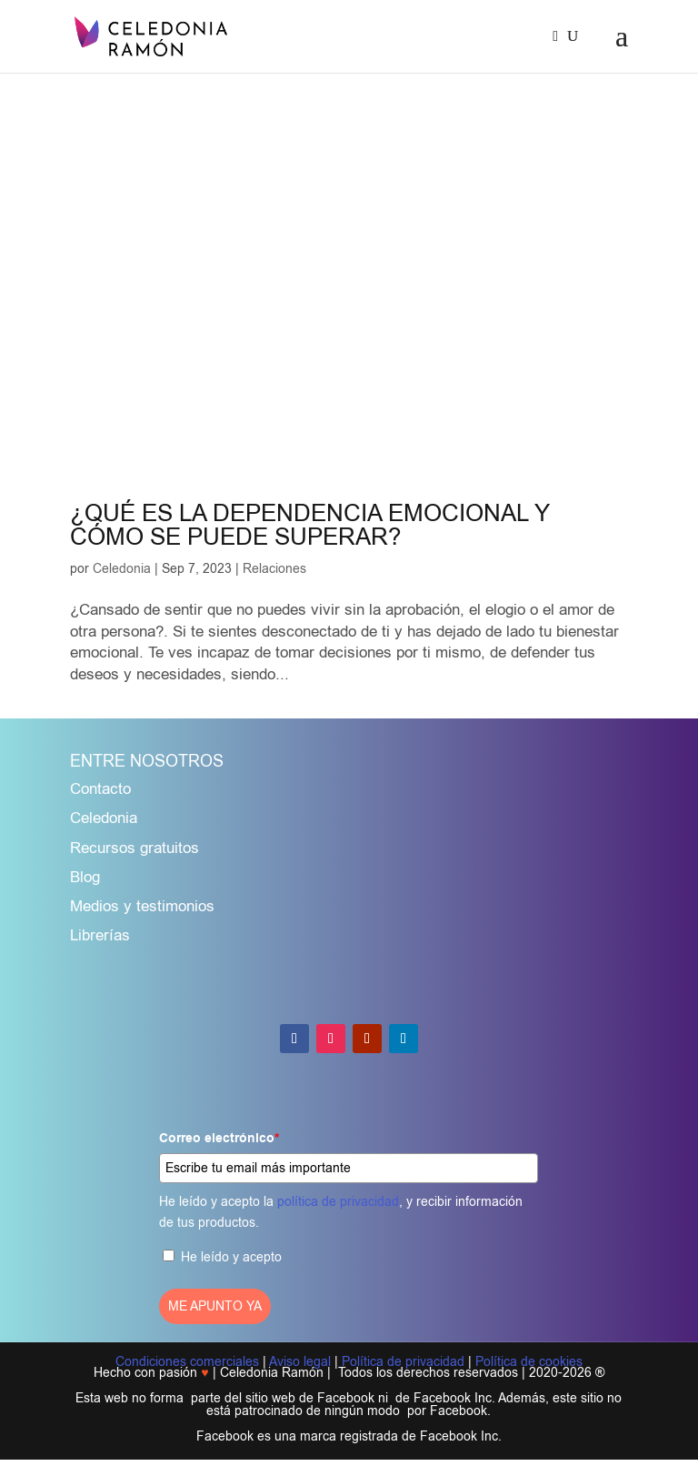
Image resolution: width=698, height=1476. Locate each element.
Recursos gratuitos (134, 848)
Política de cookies (529, 1362)
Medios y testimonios (142, 906)
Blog (85, 877)
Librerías (100, 935)
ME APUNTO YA (215, 1306)
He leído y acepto (231, 1257)
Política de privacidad (403, 1362)
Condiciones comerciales (187, 1362)
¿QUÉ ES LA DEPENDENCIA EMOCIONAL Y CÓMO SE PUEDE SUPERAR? (310, 525)
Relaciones (274, 568)
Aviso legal (300, 1362)
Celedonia (122, 568)
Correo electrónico (219, 1139)
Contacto (100, 788)
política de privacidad (338, 1201)
